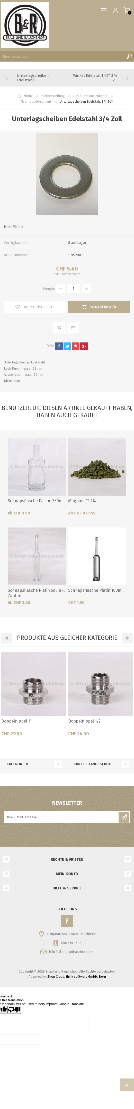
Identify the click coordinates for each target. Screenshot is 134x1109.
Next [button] (127, 638)
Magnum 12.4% (82, 500)
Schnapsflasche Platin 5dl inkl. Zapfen (37, 593)
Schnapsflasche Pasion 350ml (36, 500)
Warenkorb (127, 10)
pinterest (75, 346)
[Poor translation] (14, 1010)
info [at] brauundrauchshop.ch (71, 952)
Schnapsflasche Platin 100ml (95, 590)
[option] (33, 696)
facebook (59, 346)
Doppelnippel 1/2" (85, 721)
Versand (74, 274)
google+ (84, 346)
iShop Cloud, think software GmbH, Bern (76, 976)
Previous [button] (6, 638)
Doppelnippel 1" (16, 721)
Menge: (49, 288)
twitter (67, 346)
